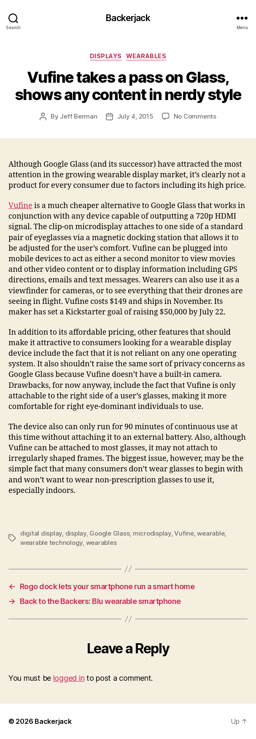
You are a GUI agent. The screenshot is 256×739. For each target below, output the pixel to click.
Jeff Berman (78, 116)
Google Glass (109, 533)
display (75, 533)
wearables (101, 543)
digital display (41, 533)
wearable (210, 533)
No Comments (195, 116)
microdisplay (152, 533)
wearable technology (51, 543)
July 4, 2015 (135, 116)
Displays (106, 56)
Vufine (20, 206)
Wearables (146, 56)
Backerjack (128, 18)
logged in (69, 678)
